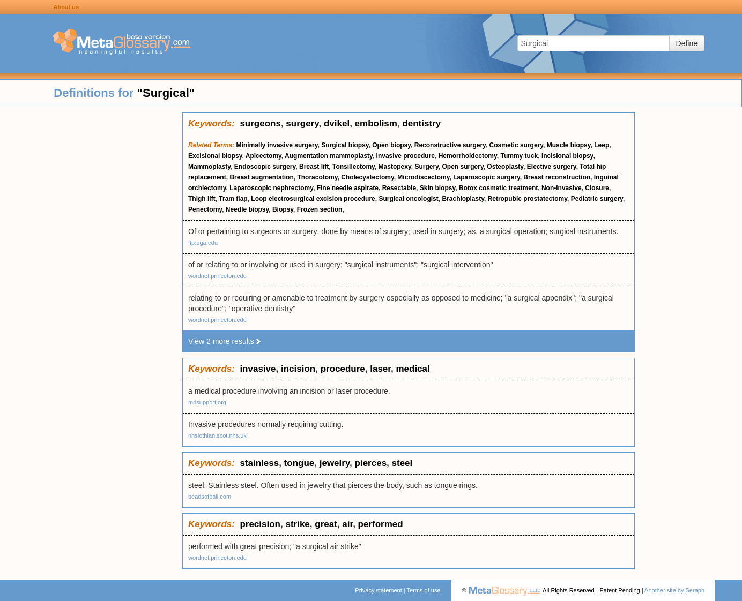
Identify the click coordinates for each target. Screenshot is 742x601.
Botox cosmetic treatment (498, 188)
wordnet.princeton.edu (217, 276)
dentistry (421, 123)
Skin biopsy (437, 188)
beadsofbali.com (209, 496)
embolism (376, 123)
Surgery (426, 166)
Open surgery (463, 166)
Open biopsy (391, 145)
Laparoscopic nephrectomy (271, 188)
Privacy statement (378, 590)
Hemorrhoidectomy (468, 156)
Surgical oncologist (408, 198)
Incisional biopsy (567, 156)
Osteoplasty (505, 166)
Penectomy (205, 209)
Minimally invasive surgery (277, 145)
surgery (302, 123)
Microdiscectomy (423, 177)
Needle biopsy (247, 209)
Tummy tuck (519, 156)
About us (66, 7)
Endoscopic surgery (264, 166)
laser (380, 369)
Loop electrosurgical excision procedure (313, 198)
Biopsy (282, 209)
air (347, 524)
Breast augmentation (261, 177)
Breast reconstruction (556, 177)
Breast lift (314, 166)
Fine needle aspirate (348, 188)
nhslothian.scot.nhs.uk (217, 435)
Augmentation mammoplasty (329, 156)
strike (297, 524)
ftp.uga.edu (203, 242)
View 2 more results (225, 341)
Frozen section (320, 209)
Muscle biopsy (569, 145)
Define (687, 43)
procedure (343, 369)
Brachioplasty (463, 198)
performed (380, 524)
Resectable (399, 188)
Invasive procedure (405, 156)
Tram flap (233, 198)
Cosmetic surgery (516, 145)
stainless (259, 463)
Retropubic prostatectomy (527, 198)
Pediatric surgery (597, 198)
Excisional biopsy (215, 156)
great (326, 524)
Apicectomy (263, 156)
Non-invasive (561, 188)
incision (298, 369)
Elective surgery (551, 166)
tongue (299, 463)
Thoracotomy (317, 177)
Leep (601, 145)
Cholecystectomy (367, 177)
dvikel (337, 123)
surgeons (260, 123)
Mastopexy (395, 166)
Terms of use (424, 590)
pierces (371, 463)
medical (412, 369)
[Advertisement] (91, 273)
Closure (597, 188)
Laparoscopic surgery (486, 177)
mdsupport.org (207, 402)
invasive (258, 369)
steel (402, 463)
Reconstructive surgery (450, 145)
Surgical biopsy (344, 145)
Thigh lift (202, 198)
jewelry (335, 463)
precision (260, 524)
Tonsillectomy (353, 166)
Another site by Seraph (674, 590)
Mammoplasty (209, 166)
